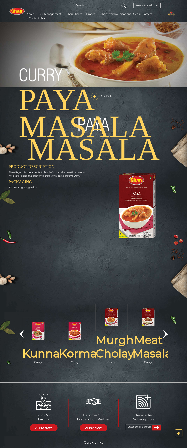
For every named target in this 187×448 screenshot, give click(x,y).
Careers (147, 14)
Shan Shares (74, 14)
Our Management (51, 14)
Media (137, 14)
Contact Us (37, 18)
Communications (120, 14)
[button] (22, 334)
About (31, 14)
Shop (103, 14)
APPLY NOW (43, 427)
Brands (92, 14)
